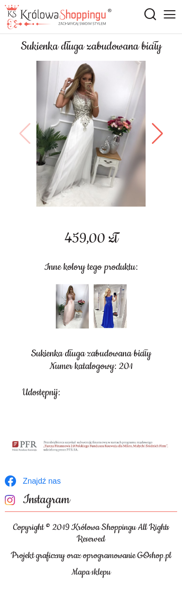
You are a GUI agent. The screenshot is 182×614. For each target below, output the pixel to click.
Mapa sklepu (91, 572)
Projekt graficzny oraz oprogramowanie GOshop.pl (91, 555)
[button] (25, 133)
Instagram (46, 500)
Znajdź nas (42, 481)
